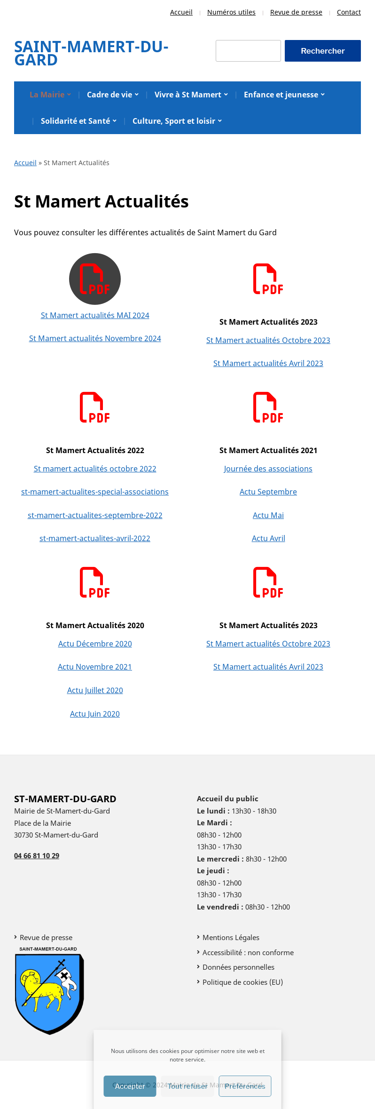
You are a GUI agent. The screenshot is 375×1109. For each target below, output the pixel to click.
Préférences (245, 1086)
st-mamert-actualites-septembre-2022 (95, 515)
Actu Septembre (268, 492)
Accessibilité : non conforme (248, 952)
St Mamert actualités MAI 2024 (95, 315)
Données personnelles (238, 967)
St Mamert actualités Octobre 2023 (268, 340)
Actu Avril (268, 538)
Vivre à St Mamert (188, 94)
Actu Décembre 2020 (95, 643)
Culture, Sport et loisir (174, 121)
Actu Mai (268, 515)
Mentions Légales (231, 937)
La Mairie (47, 94)
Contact (349, 12)
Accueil (181, 12)
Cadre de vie (109, 94)
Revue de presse (296, 12)
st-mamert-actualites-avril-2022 (94, 538)
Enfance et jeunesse (281, 94)
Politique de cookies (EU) (243, 982)
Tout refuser (187, 1086)
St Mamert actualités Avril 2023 (268, 363)
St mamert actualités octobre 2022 (95, 468)
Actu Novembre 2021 (95, 667)
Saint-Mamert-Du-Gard (91, 53)
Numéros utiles (231, 12)
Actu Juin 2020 (95, 714)
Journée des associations (268, 468)
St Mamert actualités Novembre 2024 (95, 338)
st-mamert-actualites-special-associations (95, 492)
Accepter (130, 1086)
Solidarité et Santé (75, 121)
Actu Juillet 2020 (95, 690)
